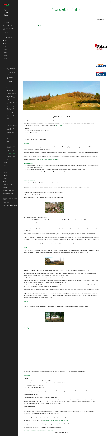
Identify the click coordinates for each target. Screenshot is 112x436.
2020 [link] (5, 52)
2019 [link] (5, 55)
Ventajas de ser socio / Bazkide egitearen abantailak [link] (10, 194)
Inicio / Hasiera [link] (6, 22)
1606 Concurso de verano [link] (10, 73)
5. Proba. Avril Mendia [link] (10, 133)
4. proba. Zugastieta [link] (12, 125)
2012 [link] (5, 172)
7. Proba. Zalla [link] (10, 150)
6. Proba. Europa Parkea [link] (11, 142)
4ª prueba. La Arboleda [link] (10, 128)
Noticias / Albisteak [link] (7, 25)
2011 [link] (5, 175)
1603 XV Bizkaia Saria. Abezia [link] (11, 68)
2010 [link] (5, 178)
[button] (110, 2)
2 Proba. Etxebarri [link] (11, 112)
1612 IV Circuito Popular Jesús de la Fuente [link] (10, 98)
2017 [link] (5, 62)
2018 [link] (5, 59)
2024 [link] (5, 40)
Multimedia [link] (5, 187)
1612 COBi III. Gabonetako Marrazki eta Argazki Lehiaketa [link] (11, 92)
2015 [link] (5, 162)
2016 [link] (5, 65)
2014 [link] (5, 166)
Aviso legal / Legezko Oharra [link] (10, 205)
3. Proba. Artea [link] (11, 119)
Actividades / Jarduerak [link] (9, 32)
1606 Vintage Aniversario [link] (9, 82)
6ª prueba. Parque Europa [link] (11, 146)
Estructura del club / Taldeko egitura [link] (10, 198)
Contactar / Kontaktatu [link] (9, 184)
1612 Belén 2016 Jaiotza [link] (10, 86)
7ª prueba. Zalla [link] (11, 153)
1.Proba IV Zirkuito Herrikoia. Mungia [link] (12, 103)
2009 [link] (5, 181)
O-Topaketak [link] (6, 202)
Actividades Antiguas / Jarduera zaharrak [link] (8, 36)
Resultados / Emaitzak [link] (8, 190)
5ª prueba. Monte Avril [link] (11, 137)
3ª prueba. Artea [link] (11, 122)
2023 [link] (5, 43)
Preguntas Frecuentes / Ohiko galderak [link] (9, 29)
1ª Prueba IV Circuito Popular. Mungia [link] (11, 108)
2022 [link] (5, 46)
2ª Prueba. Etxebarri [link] (12, 115)
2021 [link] (5, 49)
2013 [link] (5, 169)
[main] (65, 9)
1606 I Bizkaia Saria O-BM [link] (11, 77)
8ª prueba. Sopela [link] (11, 159)
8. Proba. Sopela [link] (11, 156)
